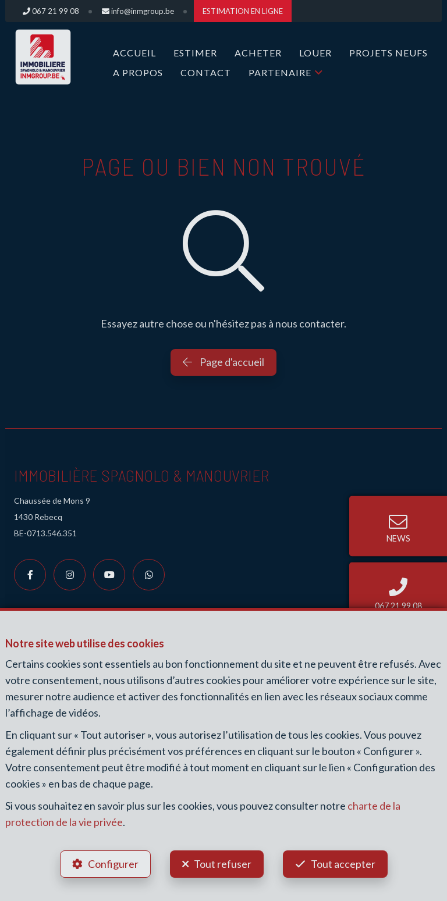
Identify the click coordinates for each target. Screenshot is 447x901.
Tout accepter (343, 863)
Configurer (113, 863)
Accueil (134, 52)
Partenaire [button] (280, 72)
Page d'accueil (223, 361)
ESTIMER (195, 52)
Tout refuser (222, 863)
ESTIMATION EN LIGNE (243, 11)
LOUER (315, 52)
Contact (205, 72)
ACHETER (258, 52)
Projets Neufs (388, 52)
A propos (138, 72)
